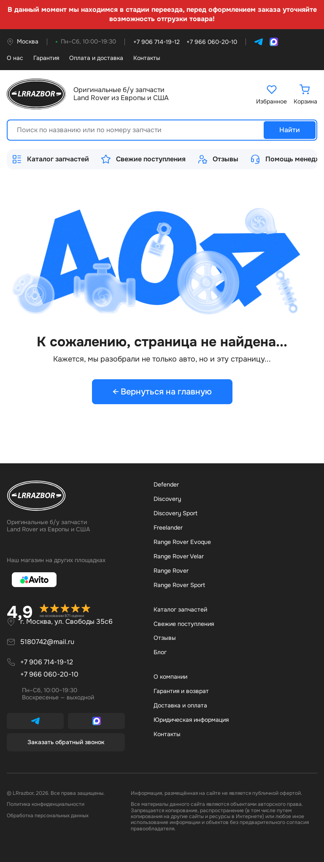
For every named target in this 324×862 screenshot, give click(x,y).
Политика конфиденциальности (45, 804)
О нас (15, 58)
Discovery (167, 499)
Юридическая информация (191, 719)
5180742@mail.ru (47, 642)
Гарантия (46, 58)
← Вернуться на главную (162, 391)
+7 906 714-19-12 (46, 662)
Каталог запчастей (50, 159)
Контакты (146, 58)
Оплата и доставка (96, 58)
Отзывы (217, 159)
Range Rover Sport (179, 585)
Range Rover (171, 570)
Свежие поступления (143, 159)
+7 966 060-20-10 (49, 674)
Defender (166, 484)
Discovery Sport (175, 513)
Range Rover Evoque (182, 542)
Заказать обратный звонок (66, 742)
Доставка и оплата (180, 705)
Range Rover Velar (179, 556)
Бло (160, 652)
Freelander (168, 527)
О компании (170, 676)
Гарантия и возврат (181, 691)
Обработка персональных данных (48, 815)
